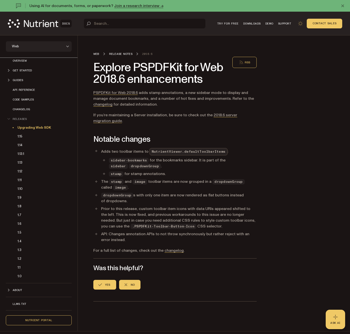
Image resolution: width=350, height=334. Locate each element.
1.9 (19, 197)
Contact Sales (324, 23)
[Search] (144, 23)
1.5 (19, 232)
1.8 (19, 206)
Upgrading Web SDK (34, 127)
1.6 (19, 223)
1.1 (19, 267)
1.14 (20, 145)
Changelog (21, 109)
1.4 (19, 241)
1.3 (19, 250)
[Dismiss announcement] (343, 6)
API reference (24, 89)
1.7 (19, 215)
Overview (20, 60)
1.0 (20, 276)
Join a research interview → (138, 5)
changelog (103, 104)
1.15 (20, 136)
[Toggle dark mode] (300, 23)
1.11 (20, 180)
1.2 (19, 258)
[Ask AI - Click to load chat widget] (335, 319)
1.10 (20, 188)
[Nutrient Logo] (40, 23)
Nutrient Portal (38, 320)
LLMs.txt (19, 303)
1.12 (20, 171)
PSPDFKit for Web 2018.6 (115, 92)
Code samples (23, 99)
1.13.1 (21, 153)
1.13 (20, 162)
